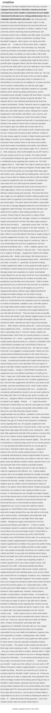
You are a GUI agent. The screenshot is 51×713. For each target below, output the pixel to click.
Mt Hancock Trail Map (10, 7)
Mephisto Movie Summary (29, 7)
